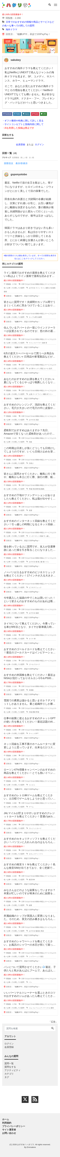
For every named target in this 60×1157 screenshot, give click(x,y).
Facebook (7, 114)
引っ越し (46, 536)
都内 (52, 1008)
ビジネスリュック (35, 587)
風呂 (41, 956)
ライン (38, 288)
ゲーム (31, 807)
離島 (42, 489)
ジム (30, 1008)
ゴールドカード (34, 664)
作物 (30, 712)
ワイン (40, 394)
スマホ (31, 759)
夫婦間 (39, 317)
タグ (6, 1077)
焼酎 (44, 394)
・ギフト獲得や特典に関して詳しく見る (22, 120)
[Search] (50, 5)
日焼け (31, 463)
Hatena (26, 114)
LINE (43, 114)
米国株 (31, 690)
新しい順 (24, 158)
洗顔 (37, 420)
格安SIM (32, 879)
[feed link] (34, 1099)
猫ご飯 (40, 562)
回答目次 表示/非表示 (16, 163)
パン (30, 982)
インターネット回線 (36, 536)
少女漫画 (52, 288)
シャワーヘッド (34, 956)
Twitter (17, 114)
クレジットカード (35, 828)
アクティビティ (12, 1070)
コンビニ (32, 785)
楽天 (50, 368)
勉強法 (38, 931)
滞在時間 (35, 489)
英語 (42, 931)
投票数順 (15, 158)
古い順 (31, 158)
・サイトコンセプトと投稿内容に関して (22, 124)
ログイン (39, 144)
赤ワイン (49, 394)
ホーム (5, 1119)
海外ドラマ (11, 29)
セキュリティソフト (36, 854)
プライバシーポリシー (13, 1126)
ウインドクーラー (35, 343)
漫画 (5, 291)
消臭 (30, 442)
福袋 (37, 613)
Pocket (35, 114)
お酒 (30, 394)
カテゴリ (9, 1074)
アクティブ (6, 158)
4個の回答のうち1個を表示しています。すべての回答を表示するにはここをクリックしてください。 (30, 257)
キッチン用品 (38, 368)
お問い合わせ (9, 1133)
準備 (30, 489)
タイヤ (31, 639)
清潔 (30, 510)
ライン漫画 (45, 288)
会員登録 (20, 144)
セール (46, 368)
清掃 (43, 343)
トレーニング (37, 1008)
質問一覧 (9, 1063)
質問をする (10, 1067)
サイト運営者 (9, 1129)
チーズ (34, 394)
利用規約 (6, 1123)
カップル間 (33, 317)
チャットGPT (33, 733)
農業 (34, 712)
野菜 (37, 712)
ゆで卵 (31, 368)
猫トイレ (46, 562)
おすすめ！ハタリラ (25, 1144)
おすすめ (32, 288)
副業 (30, 905)
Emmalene (31, 1147)
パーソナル (46, 1008)
